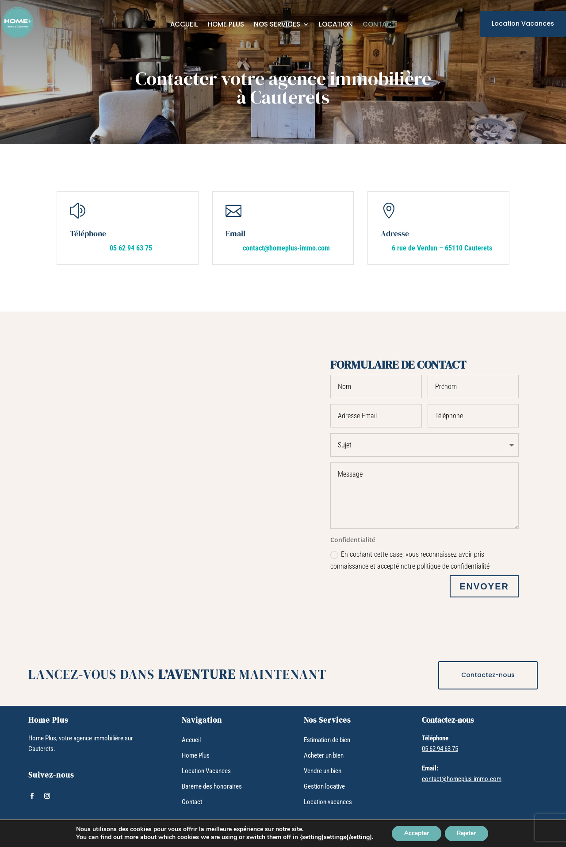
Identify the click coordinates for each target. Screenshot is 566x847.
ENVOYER (484, 585)
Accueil (184, 25)
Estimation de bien (327, 739)
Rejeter (468, 833)
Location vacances (328, 801)
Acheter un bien (324, 754)
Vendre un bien (322, 770)
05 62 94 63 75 (131, 248)
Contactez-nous (488, 674)
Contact (379, 25)
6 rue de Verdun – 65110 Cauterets (442, 248)
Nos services (277, 25)
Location (336, 25)
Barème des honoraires (212, 785)
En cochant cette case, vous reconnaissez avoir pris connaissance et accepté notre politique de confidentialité (410, 559)
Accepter (415, 833)
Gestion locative (324, 785)
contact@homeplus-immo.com (286, 248)
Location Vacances (523, 23)
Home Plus (226, 25)
